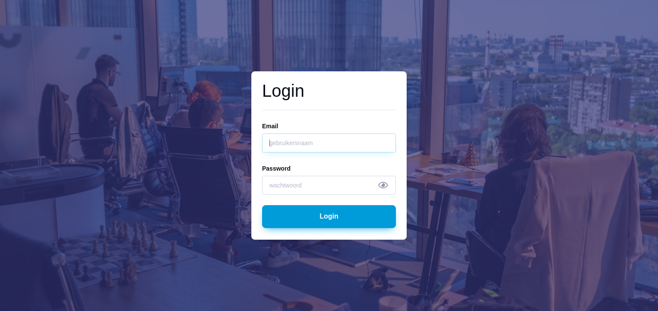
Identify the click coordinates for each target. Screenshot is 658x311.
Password (276, 168)
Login (329, 216)
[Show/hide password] (383, 185)
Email (270, 126)
